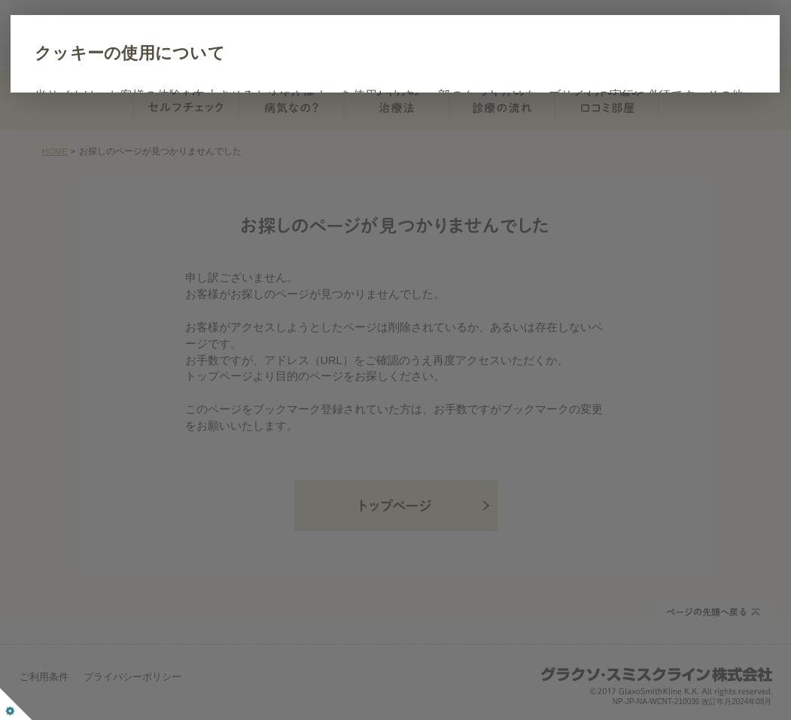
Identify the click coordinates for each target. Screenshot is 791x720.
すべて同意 (158, 202)
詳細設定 (243, 202)
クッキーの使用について (214, 53)
